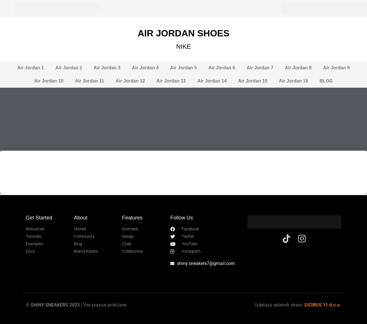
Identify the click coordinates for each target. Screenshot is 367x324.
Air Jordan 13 (171, 80)
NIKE (183, 46)
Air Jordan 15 (252, 80)
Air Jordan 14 (212, 80)
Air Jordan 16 (293, 80)
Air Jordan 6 (221, 67)
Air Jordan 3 (107, 67)
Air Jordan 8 (298, 67)
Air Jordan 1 (30, 67)
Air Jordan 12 (130, 80)
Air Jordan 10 (48, 80)
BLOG (326, 80)
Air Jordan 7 (260, 67)
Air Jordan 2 (68, 67)
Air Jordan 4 (145, 67)
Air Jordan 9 (336, 67)
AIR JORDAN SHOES (183, 33)
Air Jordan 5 (183, 67)
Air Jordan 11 (89, 80)
